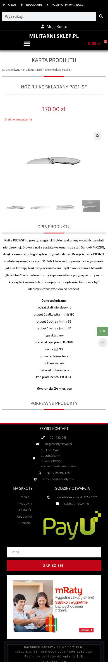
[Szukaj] (101, 16)
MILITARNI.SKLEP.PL (54, 35)
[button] (27, 43)
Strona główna (11, 69)
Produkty (28, 69)
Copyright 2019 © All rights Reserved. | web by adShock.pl (54, 658)
